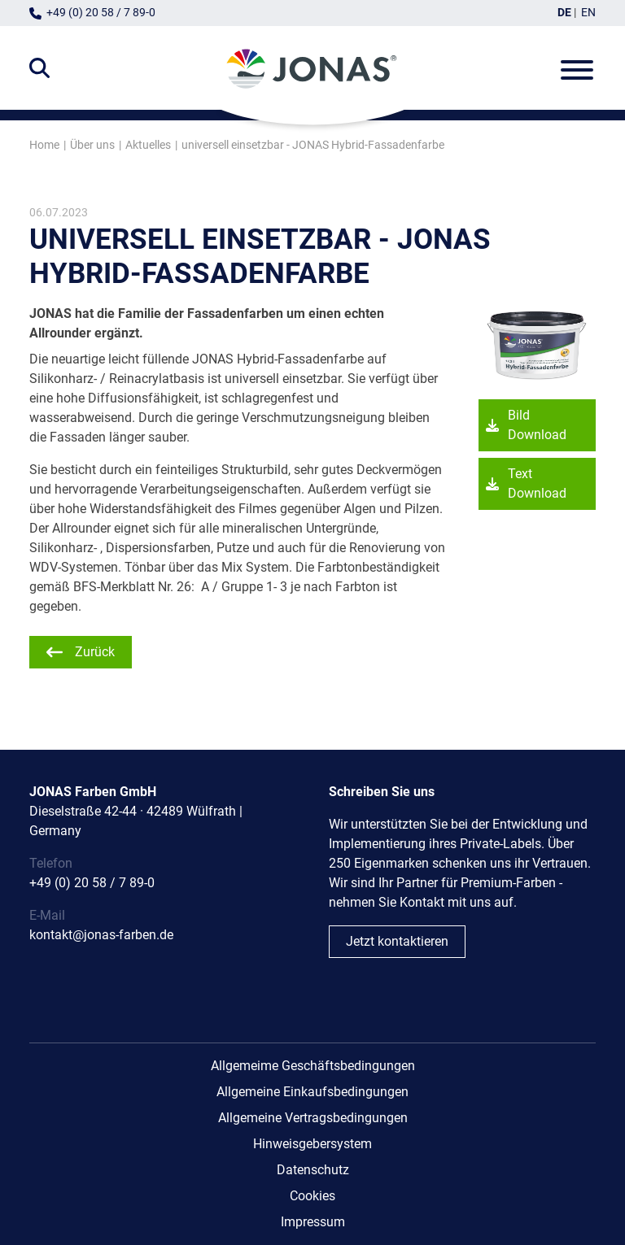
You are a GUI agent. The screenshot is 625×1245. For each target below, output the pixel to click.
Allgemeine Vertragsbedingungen (313, 1117)
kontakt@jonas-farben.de (101, 934)
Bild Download (537, 425)
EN (588, 13)
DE (564, 13)
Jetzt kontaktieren (397, 941)
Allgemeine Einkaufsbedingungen (312, 1091)
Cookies (312, 1196)
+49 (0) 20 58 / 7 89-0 (100, 13)
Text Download (537, 484)
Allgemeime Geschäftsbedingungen (313, 1065)
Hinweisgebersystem (312, 1143)
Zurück (95, 652)
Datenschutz (313, 1170)
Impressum (313, 1222)
